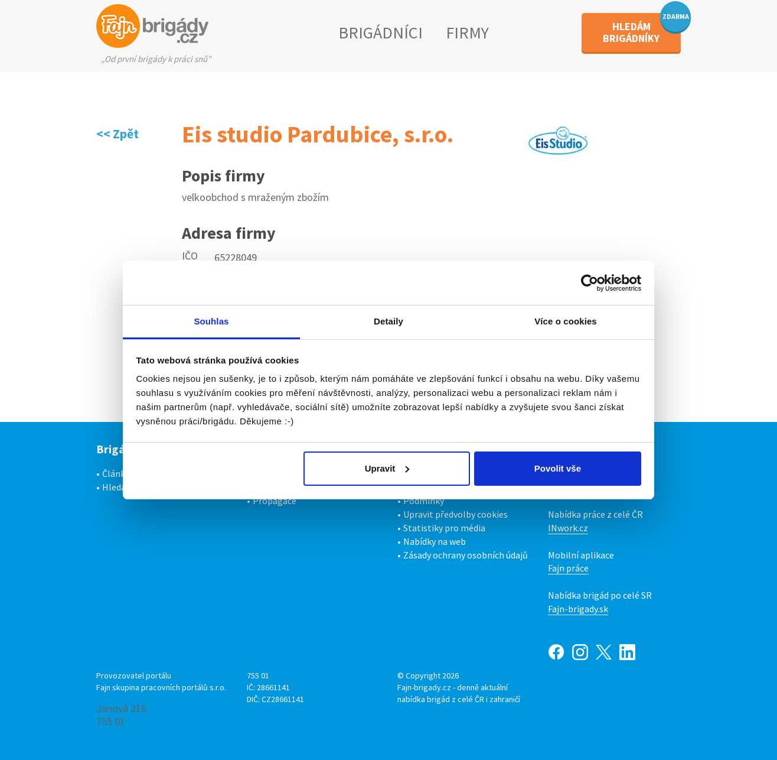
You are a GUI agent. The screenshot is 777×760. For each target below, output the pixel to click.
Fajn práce (568, 568)
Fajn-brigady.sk (578, 609)
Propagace (274, 500)
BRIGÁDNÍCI (380, 32)
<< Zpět (117, 133)
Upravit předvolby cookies (455, 514)
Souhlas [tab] (211, 321)
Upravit (387, 468)
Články (115, 473)
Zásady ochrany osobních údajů (465, 555)
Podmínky (423, 500)
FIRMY (467, 32)
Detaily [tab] (388, 321)
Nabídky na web (434, 541)
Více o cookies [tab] (565, 321)
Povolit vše (557, 468)
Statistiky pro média (444, 528)
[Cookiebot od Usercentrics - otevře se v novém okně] (589, 283)
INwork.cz (568, 528)
